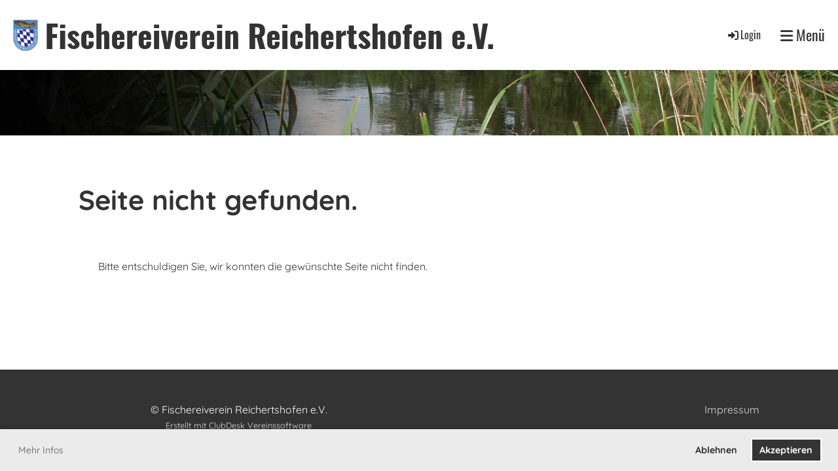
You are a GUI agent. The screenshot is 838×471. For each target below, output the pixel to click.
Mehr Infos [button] (41, 450)
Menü (802, 35)
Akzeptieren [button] (785, 450)
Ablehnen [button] (716, 450)
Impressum (731, 409)
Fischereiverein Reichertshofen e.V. (269, 35)
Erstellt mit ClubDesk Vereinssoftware (239, 425)
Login (743, 35)
